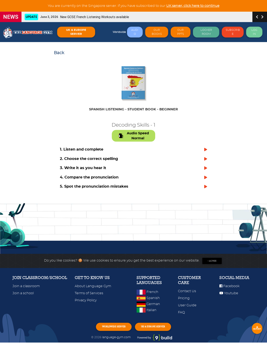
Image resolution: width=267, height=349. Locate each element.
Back (59, 53)
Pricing (184, 303)
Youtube (228, 298)
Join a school (23, 298)
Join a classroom (26, 291)
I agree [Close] (212, 266)
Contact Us (187, 296)
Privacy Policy (86, 305)
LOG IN (254, 32)
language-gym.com (117, 343)
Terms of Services (89, 298)
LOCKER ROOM (206, 32)
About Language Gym (93, 291)
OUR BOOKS (157, 32)
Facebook (229, 291)
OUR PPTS (180, 32)
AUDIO (134, 32)
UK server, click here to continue (192, 5)
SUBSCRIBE (233, 32)
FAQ (181, 317)
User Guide (187, 310)
